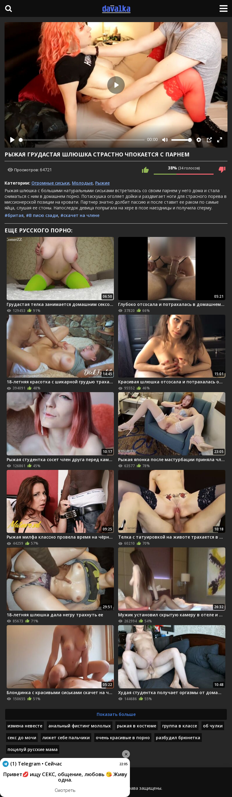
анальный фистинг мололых (79, 726)
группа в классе (179, 726)
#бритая (14, 215)
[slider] (82, 140)
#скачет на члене (79, 215)
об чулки (213, 726)
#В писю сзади (42, 215)
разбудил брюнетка (178, 737)
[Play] (12, 140)
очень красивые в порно (123, 737)
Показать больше (116, 714)
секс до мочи (22, 737)
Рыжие (102, 183)
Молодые (82, 183)
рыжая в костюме (136, 726)
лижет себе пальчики (66, 737)
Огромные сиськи (50, 183)
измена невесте (25, 726)
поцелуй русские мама (33, 749)
